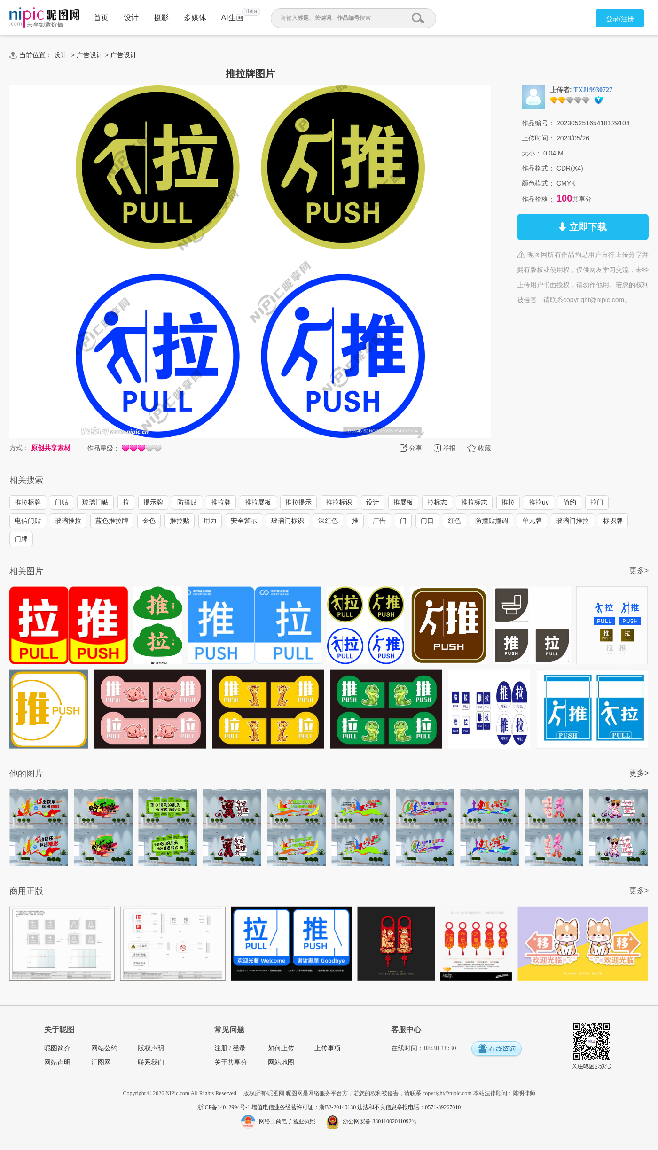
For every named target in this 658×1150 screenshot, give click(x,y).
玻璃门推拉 (572, 520)
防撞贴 (187, 502)
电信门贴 (28, 520)
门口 (427, 520)
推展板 (403, 502)
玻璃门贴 (95, 502)
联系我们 (151, 1062)
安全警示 (244, 520)
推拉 (508, 502)
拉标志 (437, 502)
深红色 (328, 520)
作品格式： (538, 168)
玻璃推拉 (68, 520)
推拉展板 (258, 502)
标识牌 (613, 520)
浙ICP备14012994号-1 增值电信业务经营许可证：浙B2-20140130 (277, 1107)
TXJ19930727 (593, 89)
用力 (210, 520)
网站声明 (57, 1062)
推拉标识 (339, 502)
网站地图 (281, 1062)
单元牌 (532, 520)
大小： (531, 153)
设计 (131, 18)
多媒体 (195, 18)
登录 (239, 1048)
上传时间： (538, 138)
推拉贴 (179, 520)
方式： (19, 447)
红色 (454, 520)
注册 (220, 1048)
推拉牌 (221, 502)
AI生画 (232, 18)
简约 (569, 502)
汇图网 (101, 1062)
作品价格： (538, 199)
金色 (149, 520)
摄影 (161, 18)
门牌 (21, 539)
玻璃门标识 (287, 520)
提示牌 (153, 502)
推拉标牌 (28, 502)
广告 (379, 520)
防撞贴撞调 (491, 520)
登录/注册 (620, 19)
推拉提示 (298, 502)
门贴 (61, 502)
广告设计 (90, 55)
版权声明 (151, 1048)
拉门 (596, 502)
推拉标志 (474, 502)
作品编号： (538, 123)
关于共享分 (230, 1062)
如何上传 (281, 1048)
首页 (101, 18)
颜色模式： (538, 183)
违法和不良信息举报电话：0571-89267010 (409, 1107)
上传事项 (327, 1048)
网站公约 (104, 1048)
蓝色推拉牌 (111, 520)
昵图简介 (57, 1048)
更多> (639, 571)
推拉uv (539, 502)
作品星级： (103, 448)
